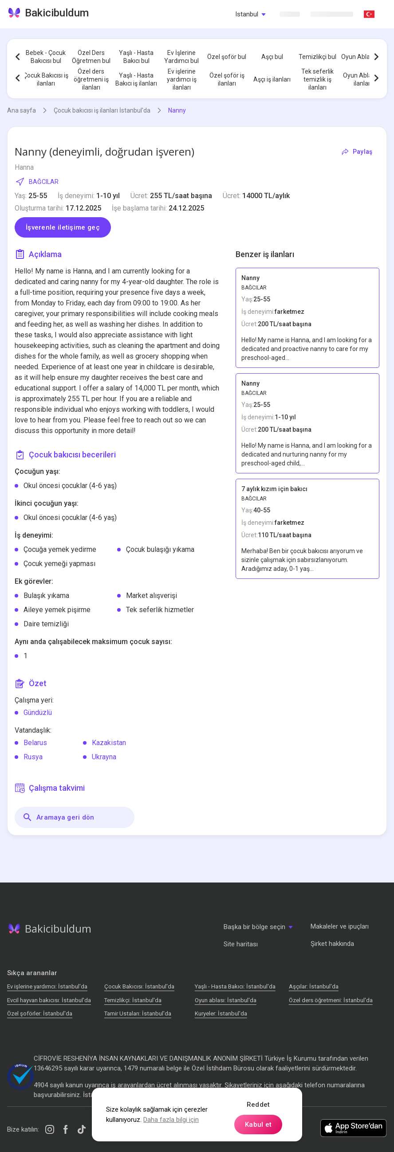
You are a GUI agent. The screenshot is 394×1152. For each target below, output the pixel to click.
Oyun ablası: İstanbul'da (225, 1000)
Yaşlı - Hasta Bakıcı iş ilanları (136, 79)
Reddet (258, 1105)
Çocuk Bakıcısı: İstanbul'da (139, 986)
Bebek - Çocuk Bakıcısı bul (46, 56)
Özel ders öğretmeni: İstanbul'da (331, 1000)
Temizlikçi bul (317, 56)
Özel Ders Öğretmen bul (91, 56)
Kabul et (258, 1125)
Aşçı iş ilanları (272, 79)
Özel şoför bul (226, 56)
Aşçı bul (272, 56)
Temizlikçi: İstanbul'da (133, 1000)
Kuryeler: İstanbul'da (221, 1013)
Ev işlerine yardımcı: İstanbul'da (47, 986)
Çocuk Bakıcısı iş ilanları (45, 79)
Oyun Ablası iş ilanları (362, 79)
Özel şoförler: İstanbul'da (39, 1013)
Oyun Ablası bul (362, 56)
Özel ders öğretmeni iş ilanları (91, 79)
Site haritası (241, 944)
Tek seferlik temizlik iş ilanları (317, 79)
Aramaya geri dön (58, 817)
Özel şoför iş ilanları (226, 79)
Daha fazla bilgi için (171, 1120)
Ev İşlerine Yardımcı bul (181, 56)
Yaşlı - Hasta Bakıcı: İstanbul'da (235, 986)
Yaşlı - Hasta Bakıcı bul (136, 56)
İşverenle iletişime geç (63, 227)
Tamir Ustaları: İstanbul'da (137, 1013)
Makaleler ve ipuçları (340, 926)
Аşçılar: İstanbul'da (314, 986)
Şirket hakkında (332, 944)
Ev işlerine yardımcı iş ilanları (182, 79)
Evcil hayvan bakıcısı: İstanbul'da (49, 1000)
